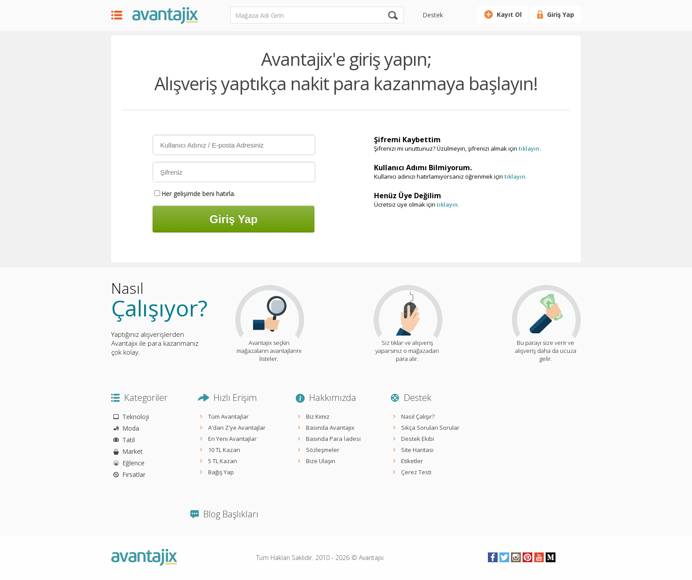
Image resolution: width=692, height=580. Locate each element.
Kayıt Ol (509, 14)
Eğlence (133, 463)
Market (132, 451)
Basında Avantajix (330, 428)
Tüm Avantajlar (228, 416)
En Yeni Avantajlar (232, 439)
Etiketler (412, 461)
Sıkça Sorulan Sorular (430, 428)
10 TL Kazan (224, 450)
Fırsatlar (133, 474)
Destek (432, 15)
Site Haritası (417, 450)
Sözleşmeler (322, 450)
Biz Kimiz (318, 416)
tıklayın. (530, 148)
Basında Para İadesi (333, 439)
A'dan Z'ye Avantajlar (237, 428)
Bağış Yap (221, 472)
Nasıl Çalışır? (418, 416)
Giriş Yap (560, 14)
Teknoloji (135, 416)
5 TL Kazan (222, 461)
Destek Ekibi (417, 439)
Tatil (128, 440)
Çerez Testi (416, 472)
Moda (130, 428)
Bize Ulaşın (320, 461)
